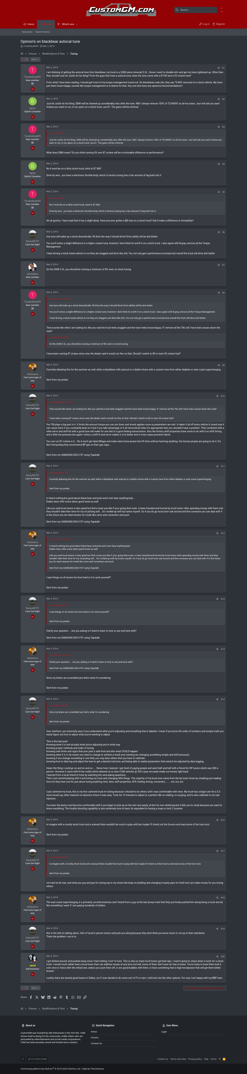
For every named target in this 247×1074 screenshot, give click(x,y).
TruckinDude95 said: (59, 402)
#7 (223, 265)
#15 (223, 699)
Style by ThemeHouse (93, 1068)
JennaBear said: (57, 337)
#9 (223, 365)
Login (164, 1031)
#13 (223, 599)
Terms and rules (178, 1059)
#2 (223, 99)
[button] (76, 24)
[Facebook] (225, 8)
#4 (223, 164)
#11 (223, 466)
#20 (223, 956)
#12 (223, 533)
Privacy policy (195, 1059)
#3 (223, 127)
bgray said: (54, 133)
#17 (223, 851)
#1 (223, 68)
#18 (223, 897)
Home (94, 1031)
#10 (223, 396)
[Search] (195, 10)
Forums (94, 1037)
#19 (223, 928)
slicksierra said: (56, 472)
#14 (223, 649)
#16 (223, 820)
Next (34, 59)
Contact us (96, 1043)
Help (206, 1059)
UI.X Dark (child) (37, 1059)
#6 (223, 232)
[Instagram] (225, 11)
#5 (223, 192)
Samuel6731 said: (58, 299)
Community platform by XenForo (51, 1068)
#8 (223, 292)
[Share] (218, 68)
